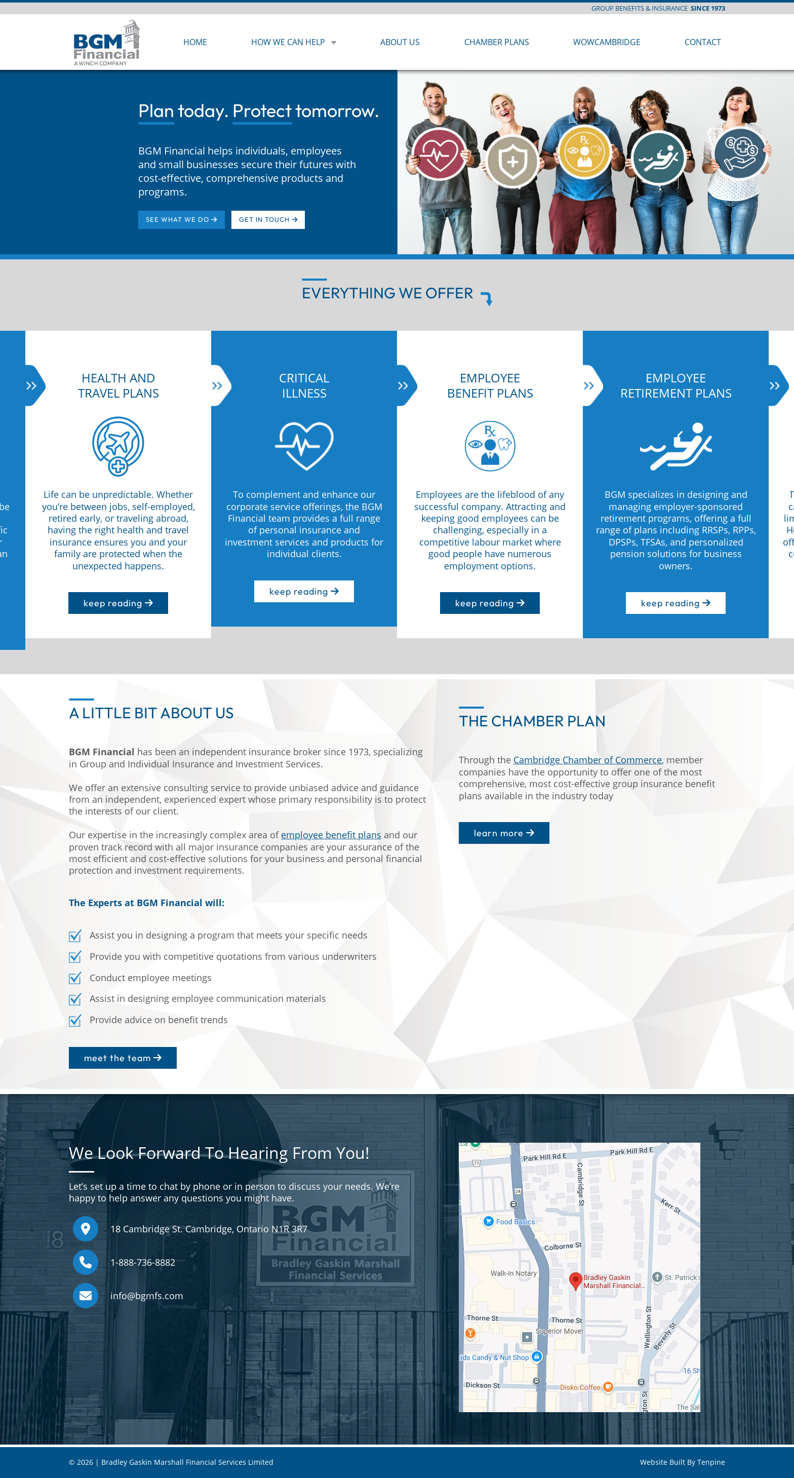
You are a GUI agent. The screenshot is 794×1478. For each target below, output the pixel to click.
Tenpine (711, 1462)
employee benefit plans (331, 835)
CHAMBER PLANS (496, 42)
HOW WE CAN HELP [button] (293, 42)
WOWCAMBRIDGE (607, 42)
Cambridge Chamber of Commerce (587, 760)
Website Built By (668, 1462)
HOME (195, 42)
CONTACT (703, 42)
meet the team (123, 1058)
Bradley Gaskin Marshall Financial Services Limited (187, 1462)
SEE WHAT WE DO (181, 219)
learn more (504, 833)
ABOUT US (400, 42)
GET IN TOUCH (268, 219)
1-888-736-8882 (142, 1262)
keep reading (118, 603)
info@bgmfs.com (146, 1296)
